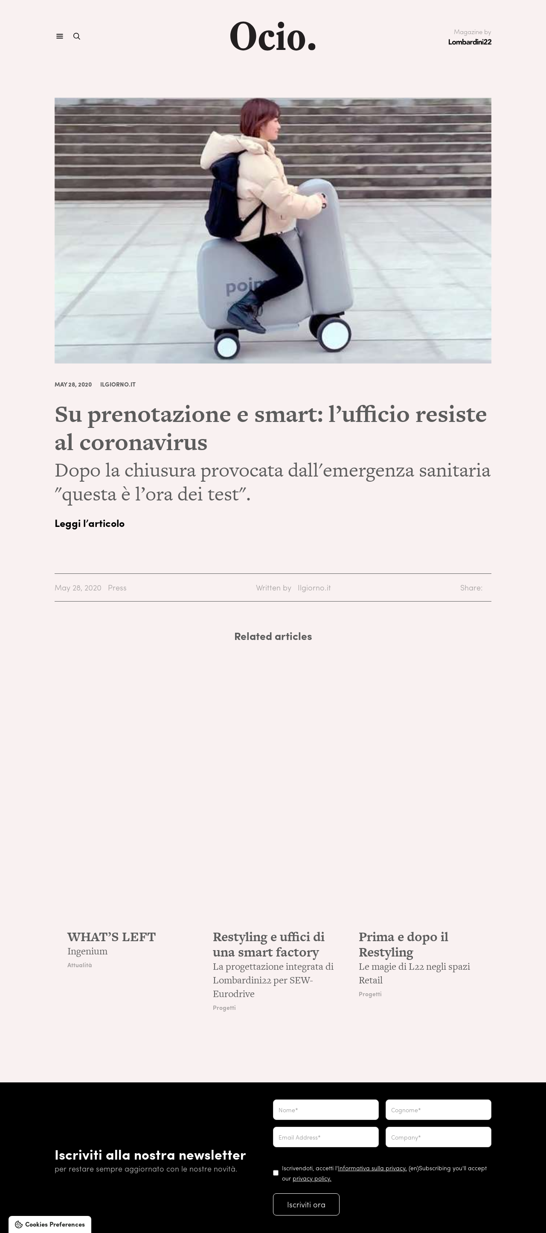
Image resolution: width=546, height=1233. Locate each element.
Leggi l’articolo (90, 522)
